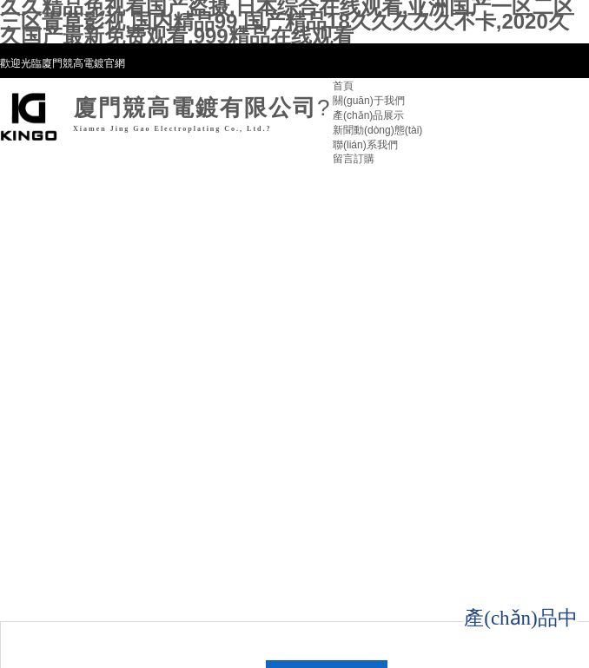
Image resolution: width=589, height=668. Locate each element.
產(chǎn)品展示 (368, 115)
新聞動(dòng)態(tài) (377, 130)
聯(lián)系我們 (365, 145)
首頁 (343, 86)
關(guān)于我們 (369, 101)
